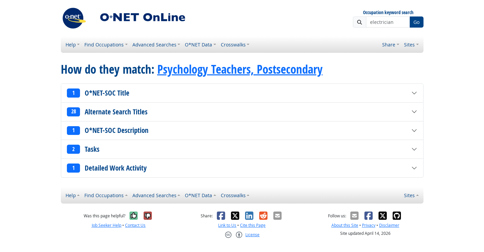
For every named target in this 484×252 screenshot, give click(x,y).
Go (416, 22)
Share (388, 44)
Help (71, 44)
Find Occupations (104, 44)
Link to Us (227, 225)
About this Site (344, 225)
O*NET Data (198, 44)
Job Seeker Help (106, 225)
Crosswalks (233, 44)
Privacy (368, 225)
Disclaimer (389, 225)
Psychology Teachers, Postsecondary (240, 69)
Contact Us (135, 225)
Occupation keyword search (388, 12)
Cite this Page (253, 225)
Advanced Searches (154, 44)
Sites (409, 44)
